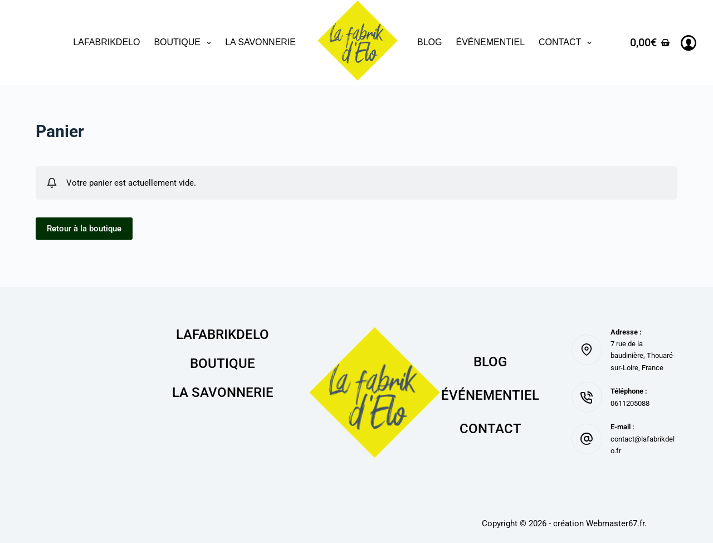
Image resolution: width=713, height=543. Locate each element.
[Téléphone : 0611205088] (587, 397)
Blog (429, 42)
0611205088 (630, 403)
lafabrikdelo (106, 42)
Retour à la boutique (84, 229)
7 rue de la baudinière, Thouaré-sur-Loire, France (643, 356)
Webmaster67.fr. (616, 523)
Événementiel (490, 42)
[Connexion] (688, 43)
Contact (567, 43)
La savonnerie (260, 42)
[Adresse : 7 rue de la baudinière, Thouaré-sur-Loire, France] (587, 349)
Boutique (185, 43)
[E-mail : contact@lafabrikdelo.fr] (587, 439)
